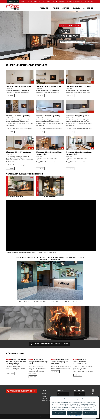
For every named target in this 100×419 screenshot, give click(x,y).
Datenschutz (71, 415)
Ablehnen (74, 413)
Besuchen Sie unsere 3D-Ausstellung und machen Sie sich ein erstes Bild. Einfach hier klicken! (50, 259)
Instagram (93, 394)
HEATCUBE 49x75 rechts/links (18, 86)
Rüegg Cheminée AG (15, 7)
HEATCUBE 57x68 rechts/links (48, 86)
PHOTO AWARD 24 (88, 1)
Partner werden (63, 394)
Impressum (42, 416)
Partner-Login (37, 1)
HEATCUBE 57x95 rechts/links (78, 86)
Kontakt (48, 1)
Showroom (45, 398)
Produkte (44, 8)
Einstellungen (89, 413)
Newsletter (61, 1)
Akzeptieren (59, 413)
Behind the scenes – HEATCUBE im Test (80, 363)
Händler (76, 8)
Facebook (93, 390)
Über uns (44, 393)
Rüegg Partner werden (26, 1)
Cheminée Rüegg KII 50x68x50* (48, 116)
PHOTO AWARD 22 (77, 1)
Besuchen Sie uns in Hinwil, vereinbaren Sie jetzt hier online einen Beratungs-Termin (50, 301)
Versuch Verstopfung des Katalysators (59, 363)
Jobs (43, 395)
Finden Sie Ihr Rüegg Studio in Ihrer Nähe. (49, 344)
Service (65, 8)
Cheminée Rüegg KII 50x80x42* (78, 116)
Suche (53, 1)
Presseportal (69, 1)
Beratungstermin (47, 400)
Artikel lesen (10, 373)
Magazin (55, 8)
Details (10, 95)
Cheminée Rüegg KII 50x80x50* (18, 152)
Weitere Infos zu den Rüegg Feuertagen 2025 (72, 41)
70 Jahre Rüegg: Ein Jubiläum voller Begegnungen (16, 363)
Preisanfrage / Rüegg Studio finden (21, 391)
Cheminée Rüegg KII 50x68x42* (18, 116)
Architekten (88, 8)
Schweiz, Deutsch (12, 1)
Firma (43, 1)
